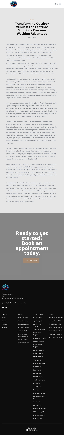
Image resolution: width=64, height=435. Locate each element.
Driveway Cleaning (23, 327)
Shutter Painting (23, 339)
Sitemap (4, 327)
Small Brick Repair (23, 343)
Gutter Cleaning (23, 321)
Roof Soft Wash (22, 331)
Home (4, 317)
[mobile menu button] (60, 4)
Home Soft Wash (23, 317)
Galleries (4, 321)
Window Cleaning (23, 324)
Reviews (4, 324)
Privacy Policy (22, 303)
